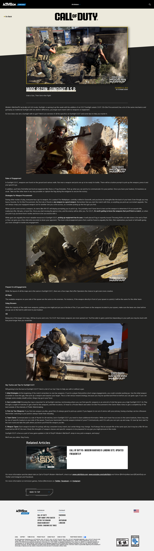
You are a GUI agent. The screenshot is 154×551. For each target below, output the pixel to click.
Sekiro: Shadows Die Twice (47, 525)
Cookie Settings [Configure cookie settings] (61, 537)
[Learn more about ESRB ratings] (122, 542)
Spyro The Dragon (44, 520)
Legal (16, 537)
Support (22, 537)
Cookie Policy (51, 537)
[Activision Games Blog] (14, 4)
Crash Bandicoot (43, 523)
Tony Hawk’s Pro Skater (46, 518)
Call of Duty (42, 515)
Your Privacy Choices (76, 537)
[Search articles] (150, 4)
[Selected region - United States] (136, 511)
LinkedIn (62, 523)
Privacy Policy (41, 537)
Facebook (62, 515)
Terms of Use (31, 537)
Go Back (8, 17)
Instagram (62, 520)
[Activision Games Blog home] (22, 512)
